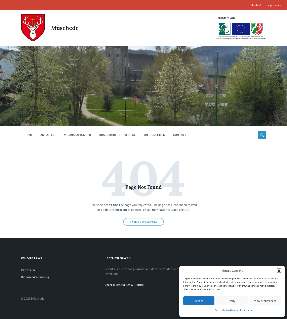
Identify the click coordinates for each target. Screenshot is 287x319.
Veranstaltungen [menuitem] (77, 135)
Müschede (65, 28)
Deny (232, 301)
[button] (279, 271)
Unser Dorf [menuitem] (108, 135)
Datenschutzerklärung (226, 310)
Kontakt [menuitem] (256, 5)
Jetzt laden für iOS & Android (124, 285)
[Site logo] (33, 40)
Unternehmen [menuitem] (154, 135)
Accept (199, 301)
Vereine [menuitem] (130, 135)
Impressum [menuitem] (274, 5)
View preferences (265, 301)
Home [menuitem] (29, 135)
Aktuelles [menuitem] (48, 135)
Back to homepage (143, 222)
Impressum (246, 310)
